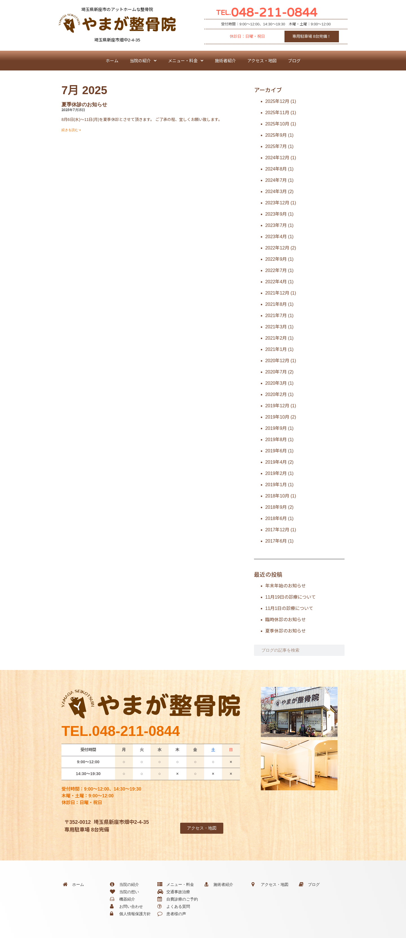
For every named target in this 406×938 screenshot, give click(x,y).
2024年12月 (277, 157)
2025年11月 (277, 112)
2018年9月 (276, 507)
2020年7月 (276, 372)
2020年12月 (277, 360)
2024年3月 (276, 191)
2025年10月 (277, 123)
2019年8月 (276, 439)
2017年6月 (276, 541)
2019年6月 (276, 450)
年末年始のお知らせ (285, 585)
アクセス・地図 (262, 60)
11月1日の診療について (289, 608)
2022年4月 (276, 281)
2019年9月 (276, 428)
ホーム (112, 60)
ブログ (294, 60)
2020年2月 (276, 394)
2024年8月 (276, 169)
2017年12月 (277, 529)
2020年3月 (276, 383)
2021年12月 (277, 293)
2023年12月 (277, 202)
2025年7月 (276, 146)
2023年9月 (276, 214)
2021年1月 (276, 349)
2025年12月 (277, 101)
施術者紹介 (225, 60)
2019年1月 (276, 484)
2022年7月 (276, 270)
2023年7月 (276, 225)
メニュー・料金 (186, 60)
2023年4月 (276, 236)
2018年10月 (277, 496)
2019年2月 (276, 473)
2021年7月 (276, 315)
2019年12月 (277, 405)
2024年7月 (276, 180)
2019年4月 (276, 462)
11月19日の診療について (290, 597)
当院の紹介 (143, 60)
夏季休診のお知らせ (84, 104)
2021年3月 (276, 326)
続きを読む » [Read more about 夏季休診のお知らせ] (71, 130)
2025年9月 (276, 135)
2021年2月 (276, 338)
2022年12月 (277, 247)
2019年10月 (277, 417)
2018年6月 (276, 518)
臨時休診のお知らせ (285, 619)
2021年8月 (276, 304)
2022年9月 (276, 259)
